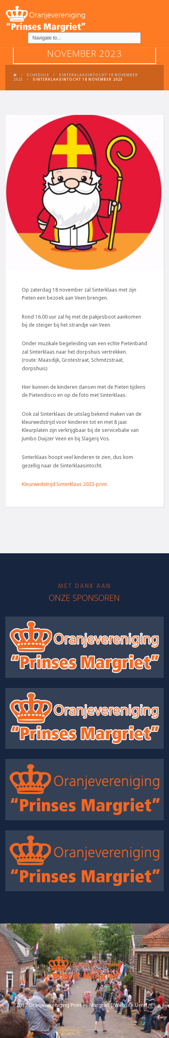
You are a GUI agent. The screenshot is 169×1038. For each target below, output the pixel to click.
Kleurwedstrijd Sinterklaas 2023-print (64, 484)
